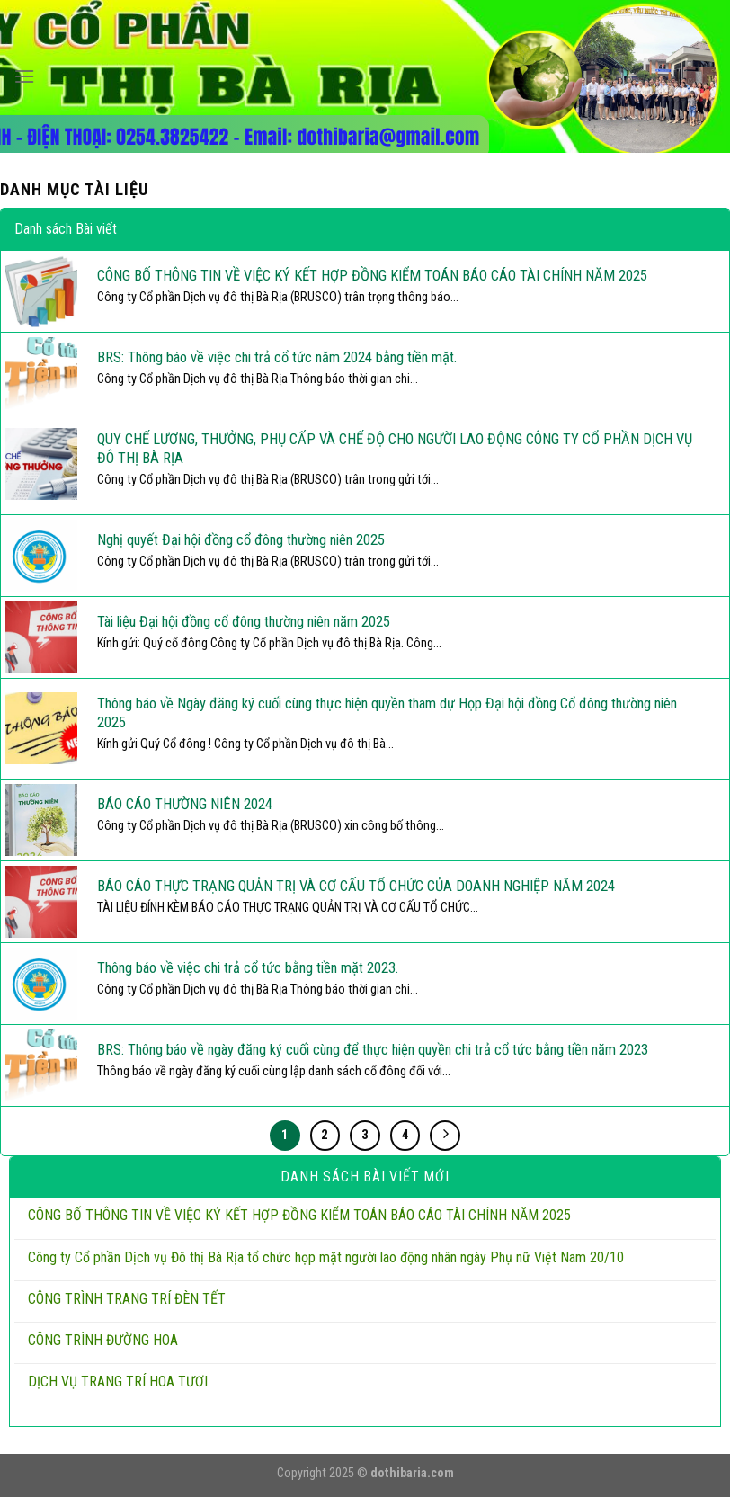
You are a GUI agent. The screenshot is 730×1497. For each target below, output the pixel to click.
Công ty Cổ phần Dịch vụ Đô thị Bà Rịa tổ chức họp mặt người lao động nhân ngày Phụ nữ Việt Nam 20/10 (326, 1257)
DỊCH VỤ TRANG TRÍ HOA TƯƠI (118, 1381)
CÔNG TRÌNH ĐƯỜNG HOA (103, 1340)
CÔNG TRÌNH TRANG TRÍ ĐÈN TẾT (127, 1298)
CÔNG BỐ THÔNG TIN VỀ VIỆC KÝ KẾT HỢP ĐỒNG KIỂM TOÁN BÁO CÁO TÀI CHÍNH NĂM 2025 (299, 1215)
